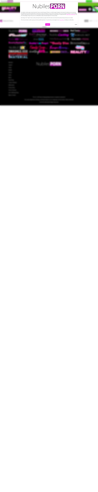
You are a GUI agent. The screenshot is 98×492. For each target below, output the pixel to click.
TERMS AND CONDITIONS (70, 14)
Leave (76, 24)
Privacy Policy (61, 19)
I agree (47, 24)
